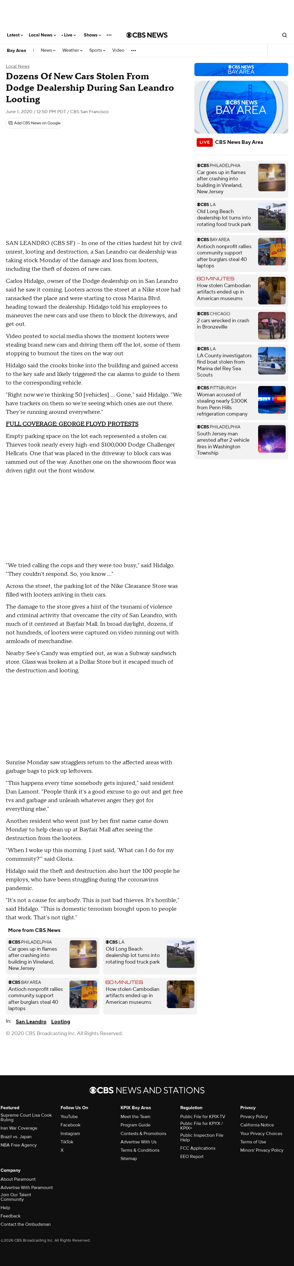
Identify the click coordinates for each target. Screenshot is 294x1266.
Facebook (70, 1125)
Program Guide (135, 1125)
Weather (72, 50)
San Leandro (31, 1021)
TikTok (67, 1142)
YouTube (69, 1116)
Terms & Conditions (140, 1150)
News (48, 50)
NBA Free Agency (19, 1145)
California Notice (257, 1125)
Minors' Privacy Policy (261, 1150)
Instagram (70, 1133)
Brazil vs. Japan (16, 1136)
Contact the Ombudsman (26, 1224)
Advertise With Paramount (27, 1187)
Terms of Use (253, 1142)
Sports (97, 50)
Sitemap (129, 1158)
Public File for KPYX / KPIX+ (201, 1125)
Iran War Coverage (19, 1128)
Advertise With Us (138, 1142)
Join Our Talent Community (16, 1197)
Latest (15, 35)
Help (5, 1207)
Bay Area (16, 50)
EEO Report (192, 1156)
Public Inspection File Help (201, 1137)
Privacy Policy (254, 1116)
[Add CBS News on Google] (34, 123)
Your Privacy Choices (261, 1133)
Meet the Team (135, 1116)
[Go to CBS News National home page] (147, 35)
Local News (42, 35)
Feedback (10, 1216)
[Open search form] (284, 35)
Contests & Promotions (143, 1133)
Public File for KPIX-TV (202, 1116)
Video (118, 50)
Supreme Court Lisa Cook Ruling (26, 1117)
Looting (60, 1021)
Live (70, 35)
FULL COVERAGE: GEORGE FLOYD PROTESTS (72, 424)
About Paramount (18, 1179)
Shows (92, 35)
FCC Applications (197, 1148)
